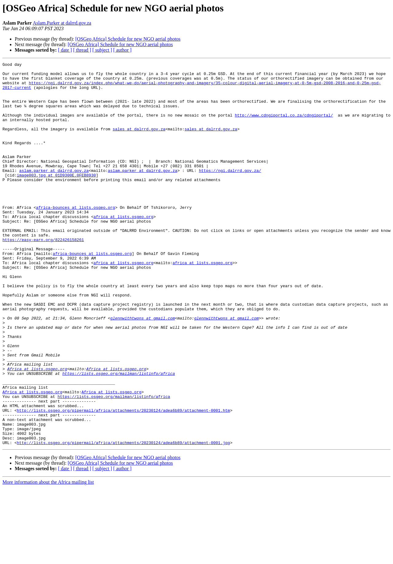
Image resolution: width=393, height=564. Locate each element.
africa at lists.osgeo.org (123, 248)
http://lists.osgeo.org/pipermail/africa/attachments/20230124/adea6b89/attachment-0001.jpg (123, 519)
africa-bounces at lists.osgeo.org (75, 237)
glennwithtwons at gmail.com (142, 369)
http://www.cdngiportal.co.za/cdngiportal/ (284, 126)
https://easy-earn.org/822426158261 (43, 275)
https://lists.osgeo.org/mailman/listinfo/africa (118, 436)
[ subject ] (102, 50)
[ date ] (65, 50)
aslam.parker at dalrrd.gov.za (54, 192)
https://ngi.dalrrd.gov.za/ (230, 192)
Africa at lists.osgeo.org (37, 430)
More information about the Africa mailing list (48, 558)
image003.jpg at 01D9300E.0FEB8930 (56, 198)
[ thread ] (82, 50)
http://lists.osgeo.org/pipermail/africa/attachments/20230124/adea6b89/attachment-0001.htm (123, 480)
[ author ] (122, 50)
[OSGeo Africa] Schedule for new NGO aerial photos (128, 39)
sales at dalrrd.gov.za (139, 142)
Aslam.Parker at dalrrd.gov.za (62, 23)
